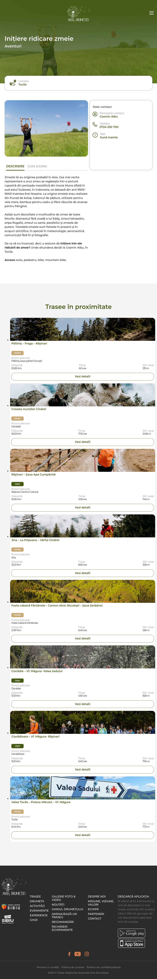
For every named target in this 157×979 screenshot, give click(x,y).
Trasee (35, 896)
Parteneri (96, 914)
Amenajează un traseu (64, 915)
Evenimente (39, 910)
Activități (37, 906)
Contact (94, 918)
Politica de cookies (72, 967)
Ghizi (34, 920)
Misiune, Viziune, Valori (101, 903)
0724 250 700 (109, 127)
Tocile (22, 84)
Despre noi (97, 896)
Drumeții (37, 901)
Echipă (93, 909)
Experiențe (39, 915)
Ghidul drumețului (67, 909)
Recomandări (63, 922)
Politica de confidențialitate (104, 967)
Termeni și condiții (47, 967)
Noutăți (58, 904)
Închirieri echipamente (62, 928)
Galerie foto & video (63, 898)
